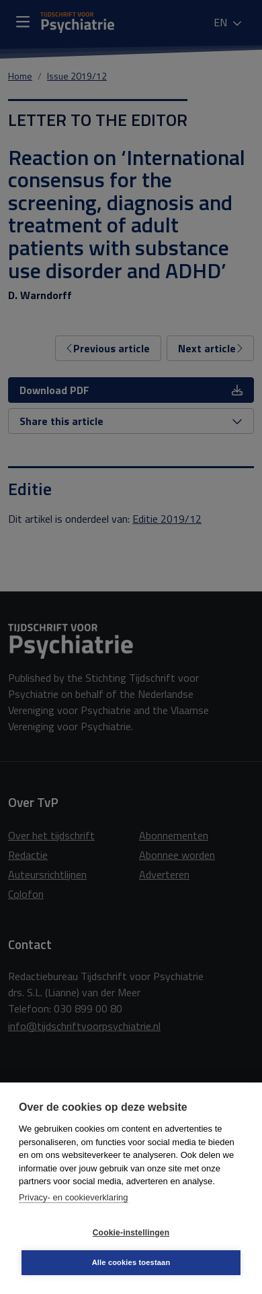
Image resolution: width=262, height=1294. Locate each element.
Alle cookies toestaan (131, 1262)
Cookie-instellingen (131, 1232)
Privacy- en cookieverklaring (73, 1197)
